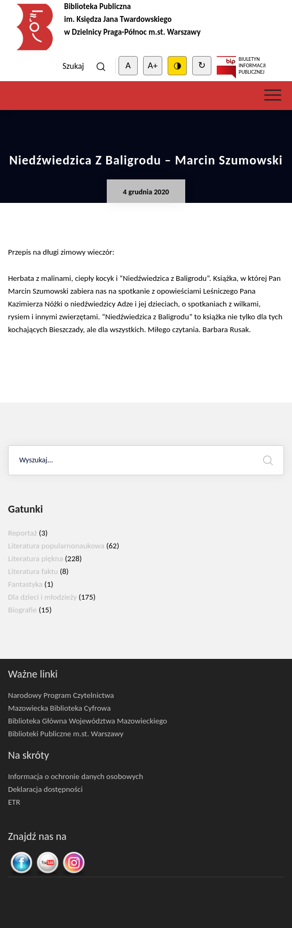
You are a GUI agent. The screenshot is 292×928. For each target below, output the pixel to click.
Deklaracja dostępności (45, 789)
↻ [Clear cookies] (202, 65)
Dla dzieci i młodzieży (42, 597)
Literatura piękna (35, 558)
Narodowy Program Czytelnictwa (61, 695)
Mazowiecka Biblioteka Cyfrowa (59, 708)
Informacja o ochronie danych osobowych (75, 776)
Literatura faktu (33, 571)
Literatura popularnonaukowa (56, 545)
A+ (152, 65)
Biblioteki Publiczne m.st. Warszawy (65, 733)
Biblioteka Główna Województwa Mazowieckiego (87, 721)
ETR (14, 802)
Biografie (22, 610)
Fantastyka (25, 584)
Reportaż (22, 533)
